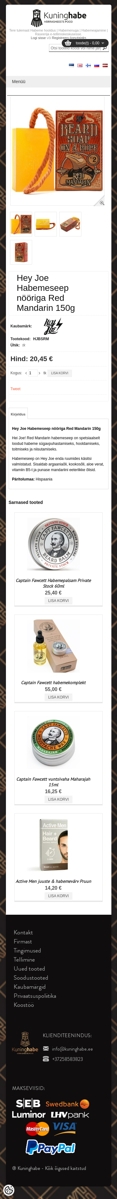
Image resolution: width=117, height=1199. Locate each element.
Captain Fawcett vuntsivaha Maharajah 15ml (53, 782)
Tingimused (27, 950)
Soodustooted (31, 977)
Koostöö (24, 1004)
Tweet (16, 389)
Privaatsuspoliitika (35, 995)
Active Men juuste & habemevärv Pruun (53, 881)
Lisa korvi (59, 373)
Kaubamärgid (30, 986)
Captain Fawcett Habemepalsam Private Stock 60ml (53, 583)
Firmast (23, 941)
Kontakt (23, 932)
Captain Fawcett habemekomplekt (53, 682)
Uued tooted (29, 968)
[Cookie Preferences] (8, 1190)
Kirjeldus (18, 414)
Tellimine (24, 959)
